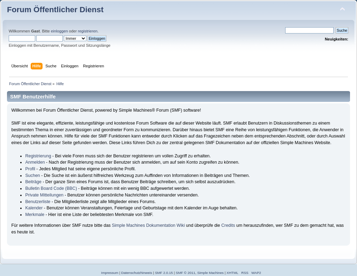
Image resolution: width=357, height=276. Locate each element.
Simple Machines (210, 273)
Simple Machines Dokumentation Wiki (148, 225)
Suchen (32, 175)
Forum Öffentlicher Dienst (55, 9)
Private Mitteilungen (44, 195)
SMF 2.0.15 (164, 273)
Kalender (34, 208)
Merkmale (34, 214)
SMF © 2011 (185, 273)
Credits (228, 225)
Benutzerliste (37, 201)
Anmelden (35, 162)
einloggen (59, 31)
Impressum (109, 273)
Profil (30, 168)
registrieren (87, 31)
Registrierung (38, 156)
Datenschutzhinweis (136, 273)
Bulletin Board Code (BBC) (51, 188)
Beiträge (33, 181)
